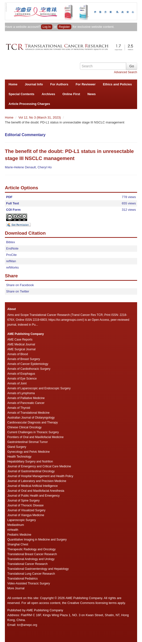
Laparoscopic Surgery (21, 520)
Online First (71, 94)
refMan (11, 261)
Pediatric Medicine (19, 534)
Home (13, 84)
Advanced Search (125, 72)
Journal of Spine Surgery (23, 500)
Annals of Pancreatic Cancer (25, 403)
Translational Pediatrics (22, 578)
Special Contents (21, 94)
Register (64, 27)
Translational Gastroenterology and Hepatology (38, 569)
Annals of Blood (17, 354)
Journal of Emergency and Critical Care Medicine (39, 466)
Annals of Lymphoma (21, 393)
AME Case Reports (20, 339)
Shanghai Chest (17, 544)
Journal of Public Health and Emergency (33, 495)
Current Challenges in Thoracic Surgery (33, 432)
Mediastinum (15, 525)
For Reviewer (86, 84)
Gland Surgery (16, 447)
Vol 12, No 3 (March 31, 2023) (40, 117)
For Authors (59, 84)
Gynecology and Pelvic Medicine (28, 451)
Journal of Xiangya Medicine (25, 515)
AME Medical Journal (21, 344)
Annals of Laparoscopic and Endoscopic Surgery (39, 388)
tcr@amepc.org (27, 625)
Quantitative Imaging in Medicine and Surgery (37, 539)
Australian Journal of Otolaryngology (31, 417)
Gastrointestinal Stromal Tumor (27, 442)
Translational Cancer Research (27, 564)
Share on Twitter (17, 291)
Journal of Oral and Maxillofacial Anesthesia (35, 490)
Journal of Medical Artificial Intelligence (32, 486)
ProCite (11, 255)
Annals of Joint (17, 383)
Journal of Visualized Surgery (26, 510)
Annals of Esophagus (21, 373)
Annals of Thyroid (18, 408)
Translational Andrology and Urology (31, 559)
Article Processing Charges (29, 104)
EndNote (12, 248)
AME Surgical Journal (21, 349)
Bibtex (10, 242)
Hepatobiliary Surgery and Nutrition (30, 461)
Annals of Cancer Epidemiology (27, 364)
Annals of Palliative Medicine (26, 398)
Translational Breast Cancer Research (32, 554)
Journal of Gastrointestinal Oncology (31, 471)
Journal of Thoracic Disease (25, 505)
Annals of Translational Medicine (28, 412)
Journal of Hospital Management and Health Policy (40, 476)
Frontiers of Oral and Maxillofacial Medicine (35, 437)
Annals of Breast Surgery (23, 359)
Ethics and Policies (117, 84)
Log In (47, 27)
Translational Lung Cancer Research (31, 573)
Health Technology (19, 456)
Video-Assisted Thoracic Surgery (28, 583)
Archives (48, 94)
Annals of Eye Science (22, 378)
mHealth (12, 530)
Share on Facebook (20, 285)
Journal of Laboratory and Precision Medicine (36, 481)
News (91, 94)
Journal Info (34, 84)
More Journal (15, 588)
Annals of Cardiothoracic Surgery (28, 369)
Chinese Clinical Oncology (24, 427)
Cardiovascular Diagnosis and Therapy (32, 422)
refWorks (12, 267)
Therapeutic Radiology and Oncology (31, 549)
